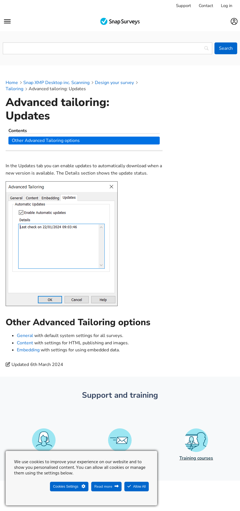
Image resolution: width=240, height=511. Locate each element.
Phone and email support (119, 421)
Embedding (28, 313)
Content (25, 305)
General (25, 298)
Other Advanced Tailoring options (204, 95)
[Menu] (7, 21)
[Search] (225, 48)
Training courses (196, 421)
